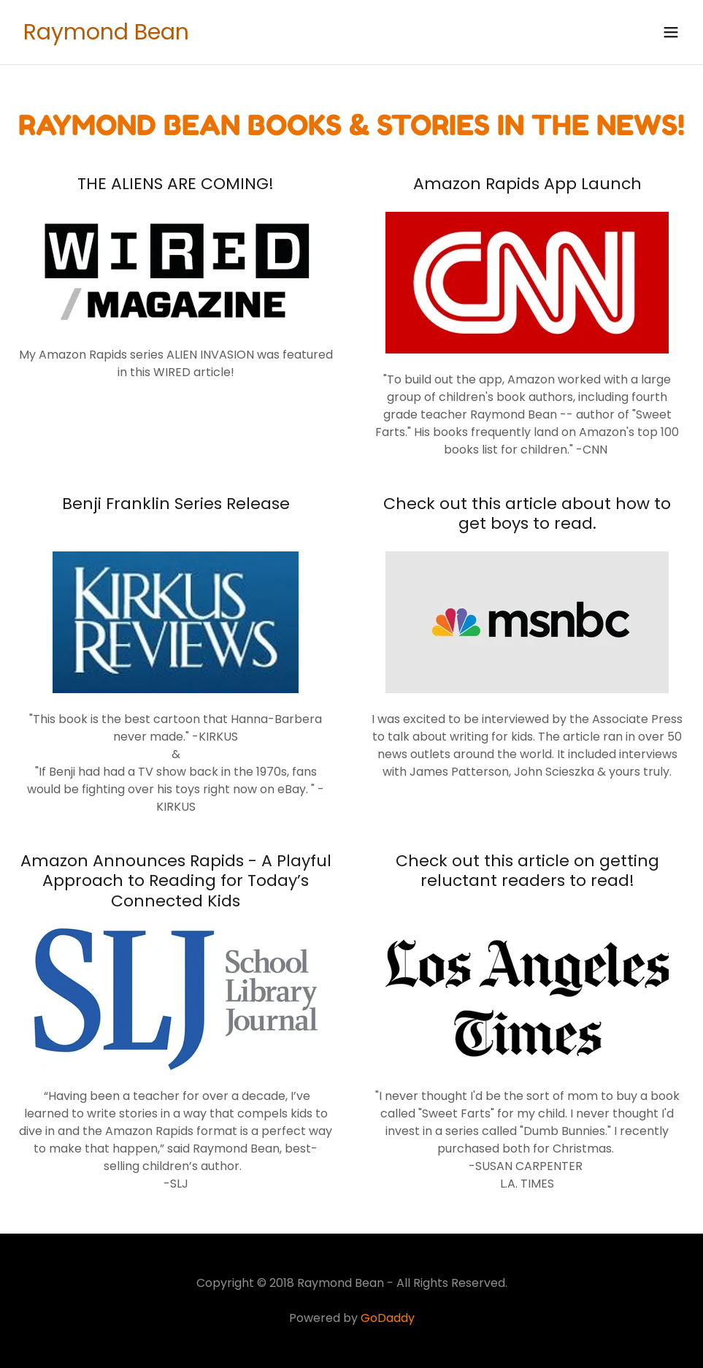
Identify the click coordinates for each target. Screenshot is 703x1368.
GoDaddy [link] (388, 1318)
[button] (670, 32)
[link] (106, 35)
